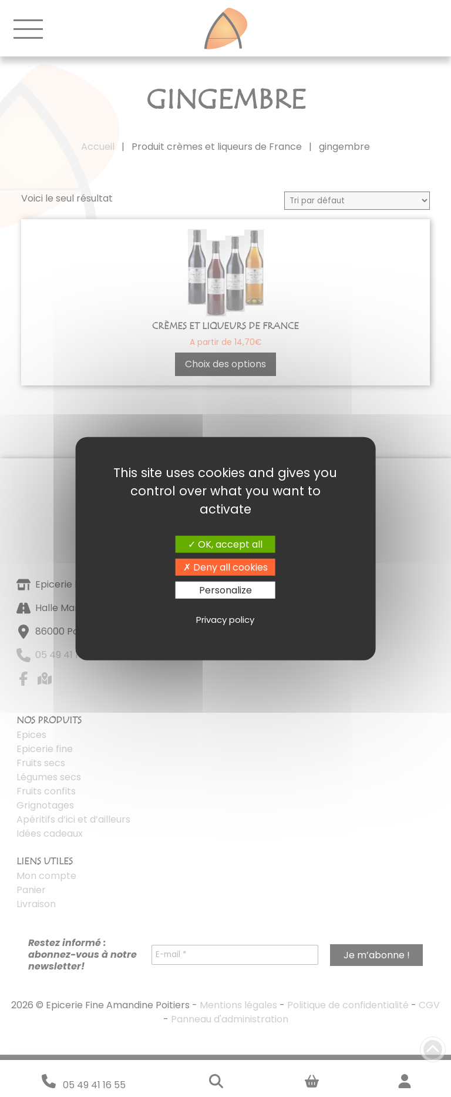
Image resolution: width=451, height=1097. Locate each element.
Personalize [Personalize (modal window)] (225, 590)
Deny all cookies (225, 566)
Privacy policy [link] (225, 619)
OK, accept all (225, 544)
